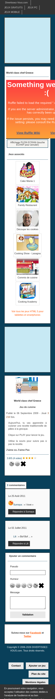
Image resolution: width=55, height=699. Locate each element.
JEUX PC (33, 7)
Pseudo (14, 566)
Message (15, 592)
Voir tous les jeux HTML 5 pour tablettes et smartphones (27, 313)
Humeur (14, 579)
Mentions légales (35, 682)
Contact (16, 666)
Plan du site (38, 674)
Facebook (35, 633)
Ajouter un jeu (37, 666)
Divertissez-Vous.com (16, 2)
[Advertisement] (27, 40)
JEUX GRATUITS (13, 7)
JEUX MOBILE (12, 12)
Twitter (27, 636)
